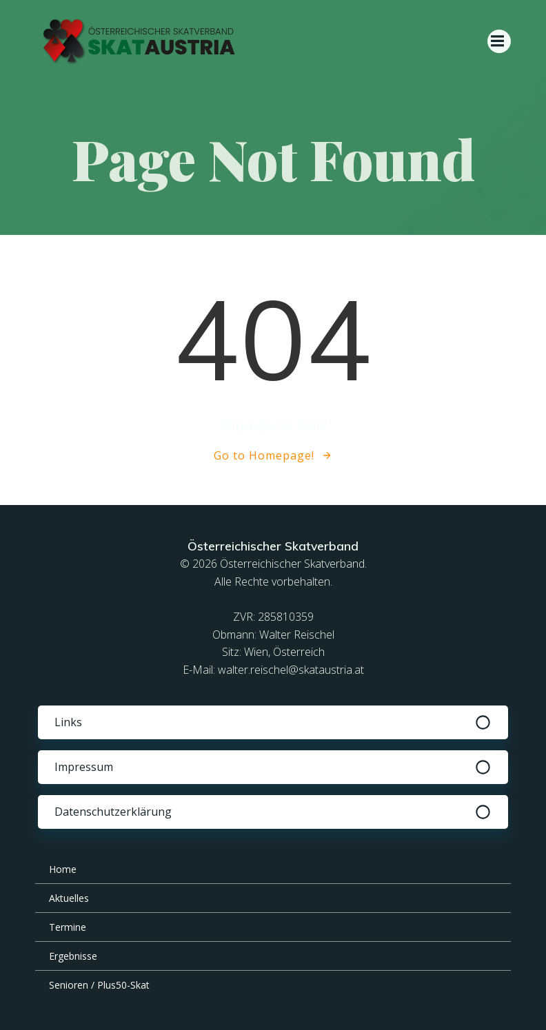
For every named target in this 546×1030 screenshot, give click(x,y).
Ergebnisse (73, 955)
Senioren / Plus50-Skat (99, 984)
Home (63, 869)
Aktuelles (69, 898)
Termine (67, 927)
